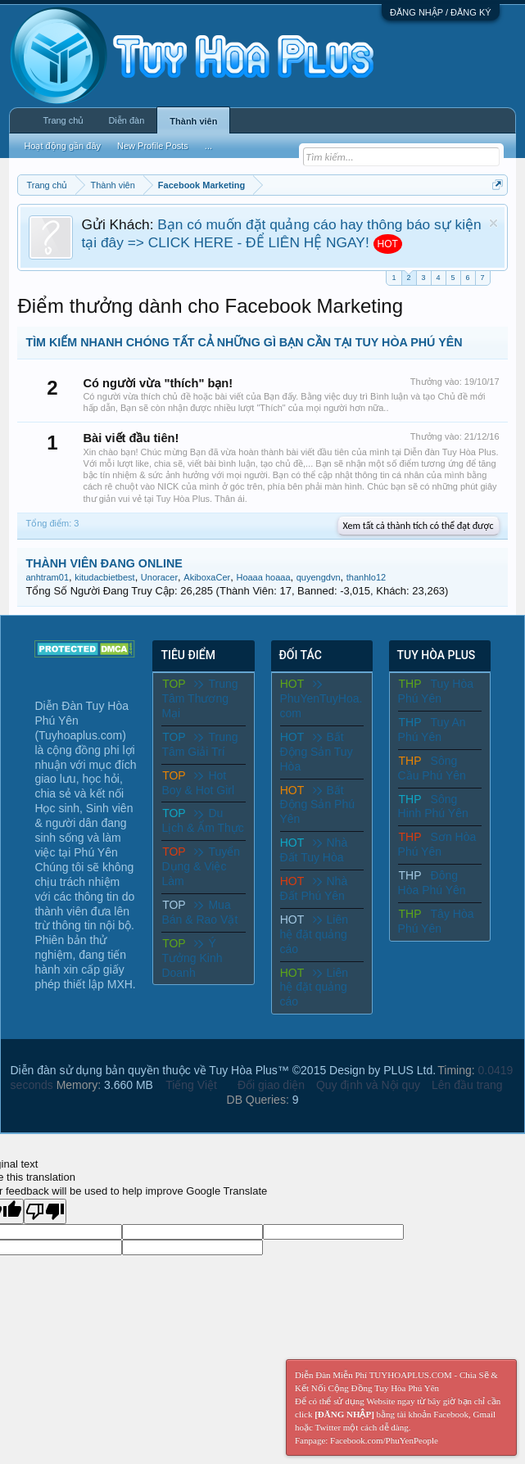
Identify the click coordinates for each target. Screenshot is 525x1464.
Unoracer (159, 577)
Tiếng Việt (191, 1084)
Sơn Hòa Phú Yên (437, 844)
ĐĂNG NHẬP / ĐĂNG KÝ (440, 12)
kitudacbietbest (104, 577)
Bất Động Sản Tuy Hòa (316, 751)
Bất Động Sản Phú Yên (317, 805)
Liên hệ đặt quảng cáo (314, 934)
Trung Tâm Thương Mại (199, 698)
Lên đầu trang (467, 1084)
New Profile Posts (152, 146)
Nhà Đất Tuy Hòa (314, 850)
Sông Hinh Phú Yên (433, 806)
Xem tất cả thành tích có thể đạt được (418, 525)
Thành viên (193, 121)
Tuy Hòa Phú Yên (435, 691)
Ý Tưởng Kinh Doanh (191, 958)
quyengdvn (318, 577)
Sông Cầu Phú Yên (432, 768)
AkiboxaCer (206, 577)
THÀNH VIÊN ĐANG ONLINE (103, 563)
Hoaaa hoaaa (263, 577)
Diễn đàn (126, 120)
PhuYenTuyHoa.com (321, 699)
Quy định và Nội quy (368, 1084)
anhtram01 (47, 577)
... (208, 146)
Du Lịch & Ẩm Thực (202, 820)
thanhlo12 (366, 577)
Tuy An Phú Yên (432, 729)
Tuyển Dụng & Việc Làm (200, 866)
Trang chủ (63, 120)
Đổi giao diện (271, 1084)
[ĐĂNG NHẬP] (344, 1414)
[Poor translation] (45, 1211)
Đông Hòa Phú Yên (432, 883)
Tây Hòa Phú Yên (436, 921)
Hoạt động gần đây (62, 146)
